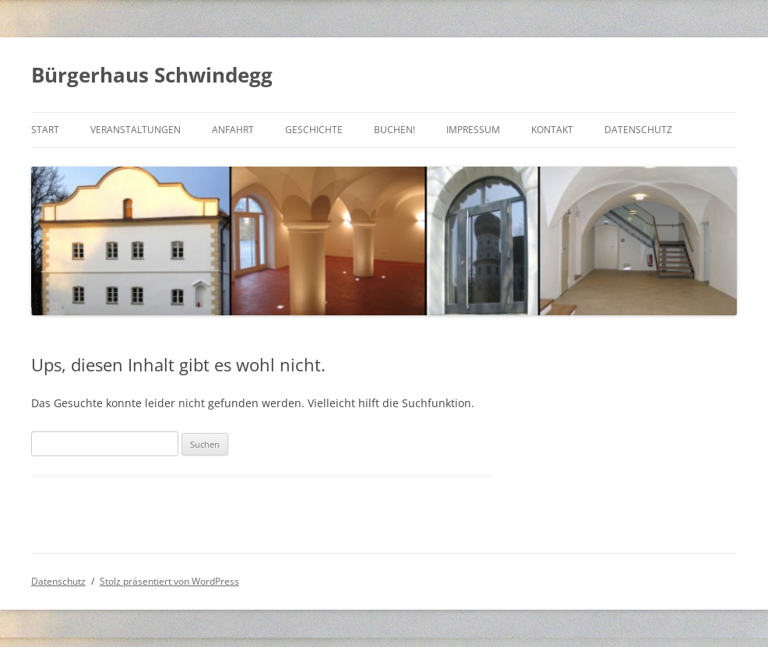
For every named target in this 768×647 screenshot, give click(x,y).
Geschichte (314, 129)
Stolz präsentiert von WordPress (169, 581)
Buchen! (394, 129)
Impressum (473, 129)
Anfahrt (233, 129)
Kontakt (552, 129)
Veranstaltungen (135, 129)
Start (45, 129)
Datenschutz (638, 129)
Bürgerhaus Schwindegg (152, 75)
